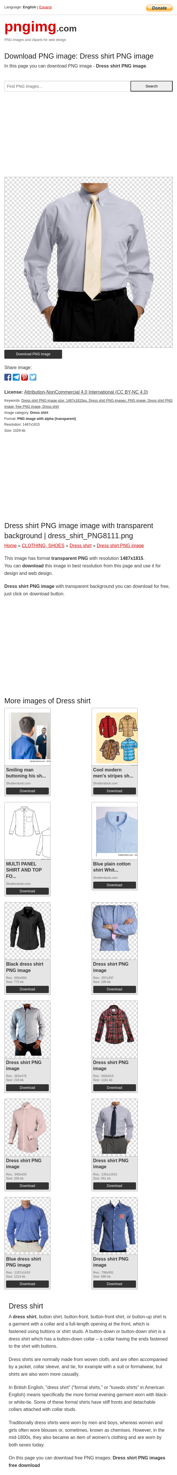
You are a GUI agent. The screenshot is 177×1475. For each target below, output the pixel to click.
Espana (45, 7)
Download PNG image (33, 354)
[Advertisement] (88, 136)
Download (27, 791)
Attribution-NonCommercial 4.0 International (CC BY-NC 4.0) (86, 392)
